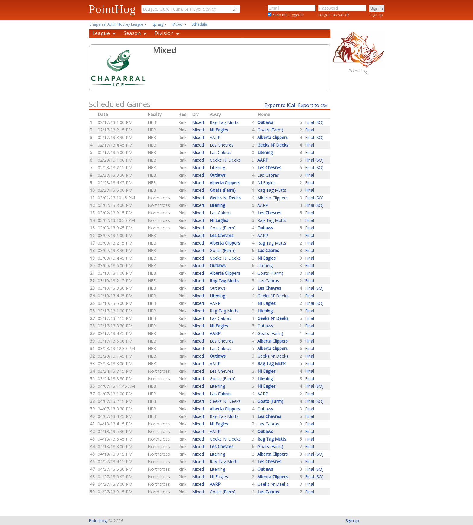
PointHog (112, 9)
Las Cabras (220, 152)
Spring (157, 24)
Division (163, 33)
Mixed (177, 24)
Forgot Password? (333, 14)
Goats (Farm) (270, 130)
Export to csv (312, 105)
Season (132, 33)
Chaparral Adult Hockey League (116, 24)
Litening (217, 167)
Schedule (199, 24)
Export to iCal (280, 105)
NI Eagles (266, 182)
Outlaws (218, 288)
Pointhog (98, 520)
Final (309, 130)
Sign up (376, 14)
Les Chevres (221, 145)
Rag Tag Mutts (224, 122)
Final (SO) (314, 122)
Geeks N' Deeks (225, 160)
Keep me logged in (287, 14)
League (101, 33)
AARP (215, 137)
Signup (352, 520)
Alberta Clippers (272, 198)
